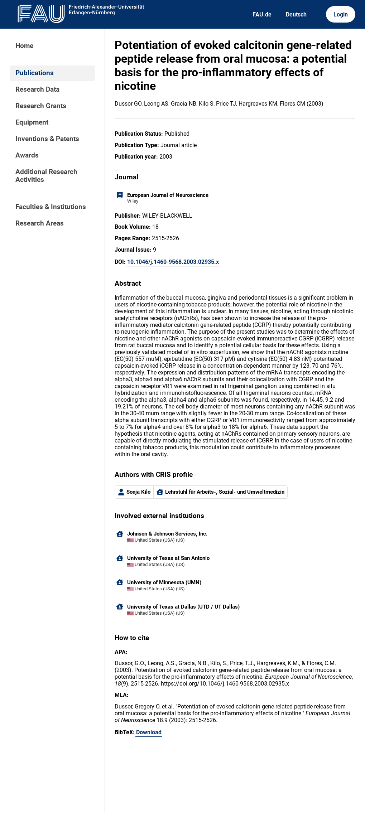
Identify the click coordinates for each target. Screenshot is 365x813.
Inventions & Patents (47, 139)
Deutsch (296, 14)
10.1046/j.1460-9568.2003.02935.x (173, 261)
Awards (27, 155)
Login (340, 14)
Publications (34, 73)
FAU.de (262, 14)
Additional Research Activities (46, 176)
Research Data (37, 89)
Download (149, 732)
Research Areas (39, 223)
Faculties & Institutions (50, 207)
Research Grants (40, 106)
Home (24, 46)
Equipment (31, 122)
